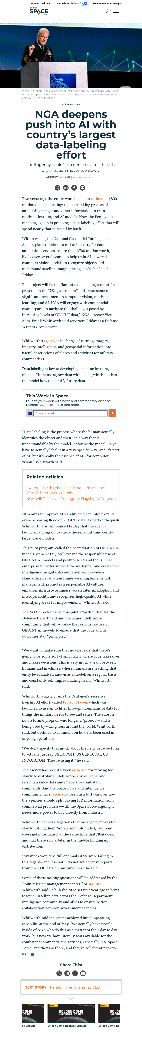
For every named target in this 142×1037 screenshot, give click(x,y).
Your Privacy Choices (72, 3)
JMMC (95, 883)
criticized (80, 770)
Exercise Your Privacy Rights (107, 3)
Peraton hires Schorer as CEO (75, 987)
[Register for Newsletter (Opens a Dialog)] (112, 413)
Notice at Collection (41, 3)
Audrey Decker (58, 177)
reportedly (60, 794)
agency (49, 340)
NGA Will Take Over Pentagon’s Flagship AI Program (71, 499)
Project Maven (75, 702)
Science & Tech (71, 104)
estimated (99, 198)
